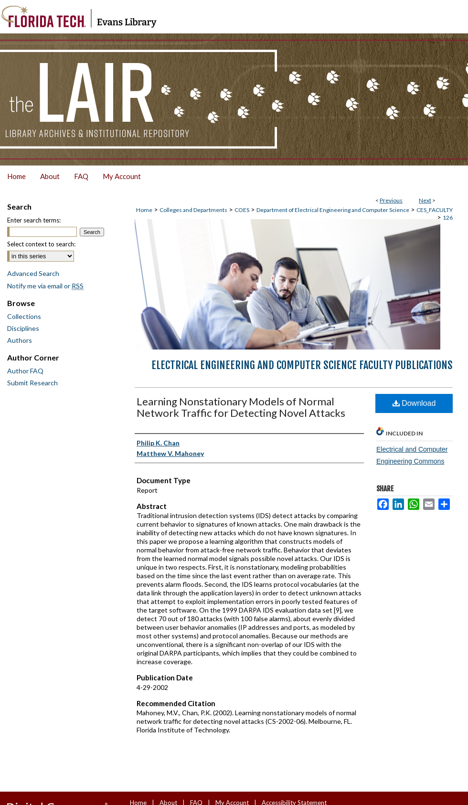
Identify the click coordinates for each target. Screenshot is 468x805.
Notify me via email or (45, 286)
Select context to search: (41, 244)
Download (414, 403)
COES (241, 209)
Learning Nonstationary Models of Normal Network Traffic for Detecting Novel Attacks (241, 407)
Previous (391, 200)
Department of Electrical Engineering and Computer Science (332, 209)
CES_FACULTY (434, 209)
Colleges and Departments (193, 209)
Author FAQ (25, 371)
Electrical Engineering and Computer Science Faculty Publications (302, 365)
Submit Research (32, 383)
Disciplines (23, 328)
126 (448, 217)
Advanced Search (33, 273)
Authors (19, 340)
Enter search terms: (34, 220)
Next (425, 200)
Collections (24, 316)
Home (144, 209)
